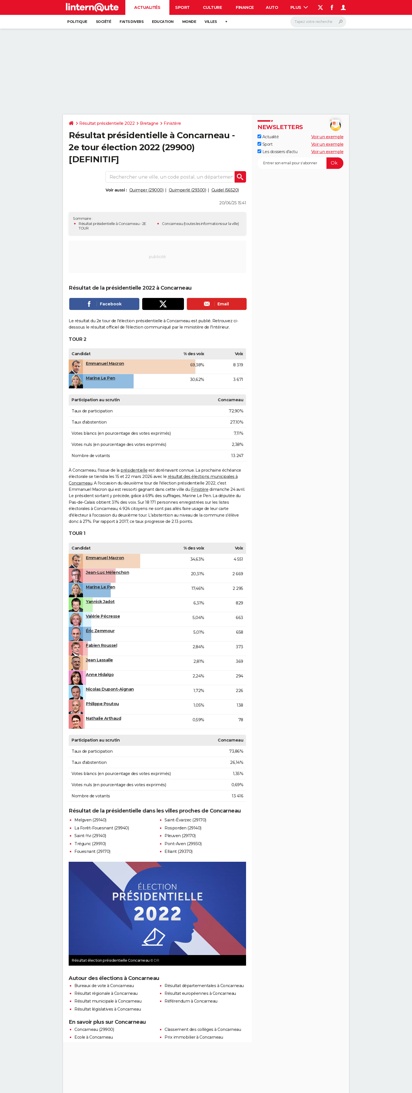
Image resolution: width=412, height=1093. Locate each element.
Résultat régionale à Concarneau (106, 993)
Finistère (172, 123)
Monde (189, 21)
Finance (245, 7)
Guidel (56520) (225, 190)
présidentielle (133, 470)
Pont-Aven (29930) (183, 843)
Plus (299, 7)
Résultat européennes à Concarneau (200, 993)
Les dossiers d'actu (277, 151)
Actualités (147, 7)
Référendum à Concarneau (191, 1001)
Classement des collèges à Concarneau (203, 1029)
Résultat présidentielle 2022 (106, 123)
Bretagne (149, 123)
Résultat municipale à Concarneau (107, 1001)
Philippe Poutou (102, 703)
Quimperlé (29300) (187, 190)
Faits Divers (131, 21)
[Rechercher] (318, 21)
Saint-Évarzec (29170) (185, 820)
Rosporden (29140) (183, 828)
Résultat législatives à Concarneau (107, 1009)
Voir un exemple (327, 136)
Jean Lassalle (99, 660)
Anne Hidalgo (100, 674)
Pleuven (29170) (180, 835)
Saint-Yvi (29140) (90, 835)
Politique (77, 21)
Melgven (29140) (90, 820)
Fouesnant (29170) (92, 851)
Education (163, 21)
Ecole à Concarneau (93, 1037)
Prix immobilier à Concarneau (194, 1037)
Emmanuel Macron (105, 363)
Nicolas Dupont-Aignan (110, 689)
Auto (272, 7)
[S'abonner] (300, 163)
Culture (212, 7)
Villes (211, 21)
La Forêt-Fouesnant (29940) (101, 828)
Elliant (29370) (179, 851)
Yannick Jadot (100, 601)
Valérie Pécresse (103, 616)
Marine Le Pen (100, 378)
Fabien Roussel (101, 645)
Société (103, 21)
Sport (182, 7)
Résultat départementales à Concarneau (204, 985)
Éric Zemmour (100, 630)
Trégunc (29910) (90, 843)
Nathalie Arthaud (103, 718)
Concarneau (172, 224)
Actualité (268, 136)
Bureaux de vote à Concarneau (104, 985)
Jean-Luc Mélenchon (107, 572)
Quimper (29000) (146, 190)
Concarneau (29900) (94, 1029)
